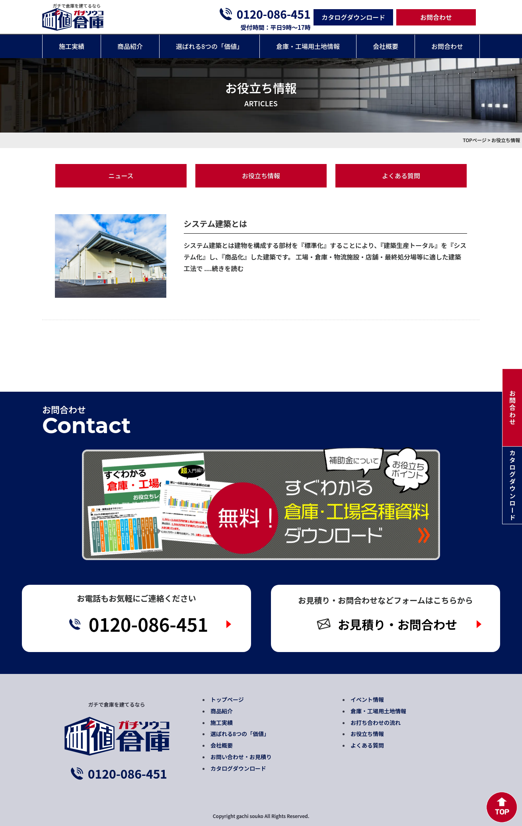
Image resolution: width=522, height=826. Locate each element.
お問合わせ (436, 17)
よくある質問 (401, 175)
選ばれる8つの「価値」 (209, 46)
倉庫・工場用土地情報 (308, 46)
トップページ (227, 699)
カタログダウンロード (353, 17)
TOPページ (475, 140)
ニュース (120, 175)
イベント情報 (367, 699)
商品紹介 (130, 46)
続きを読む (227, 268)
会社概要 (385, 46)
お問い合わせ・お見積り (241, 757)
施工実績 (71, 46)
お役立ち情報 (261, 175)
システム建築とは (215, 223)
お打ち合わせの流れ (376, 722)
